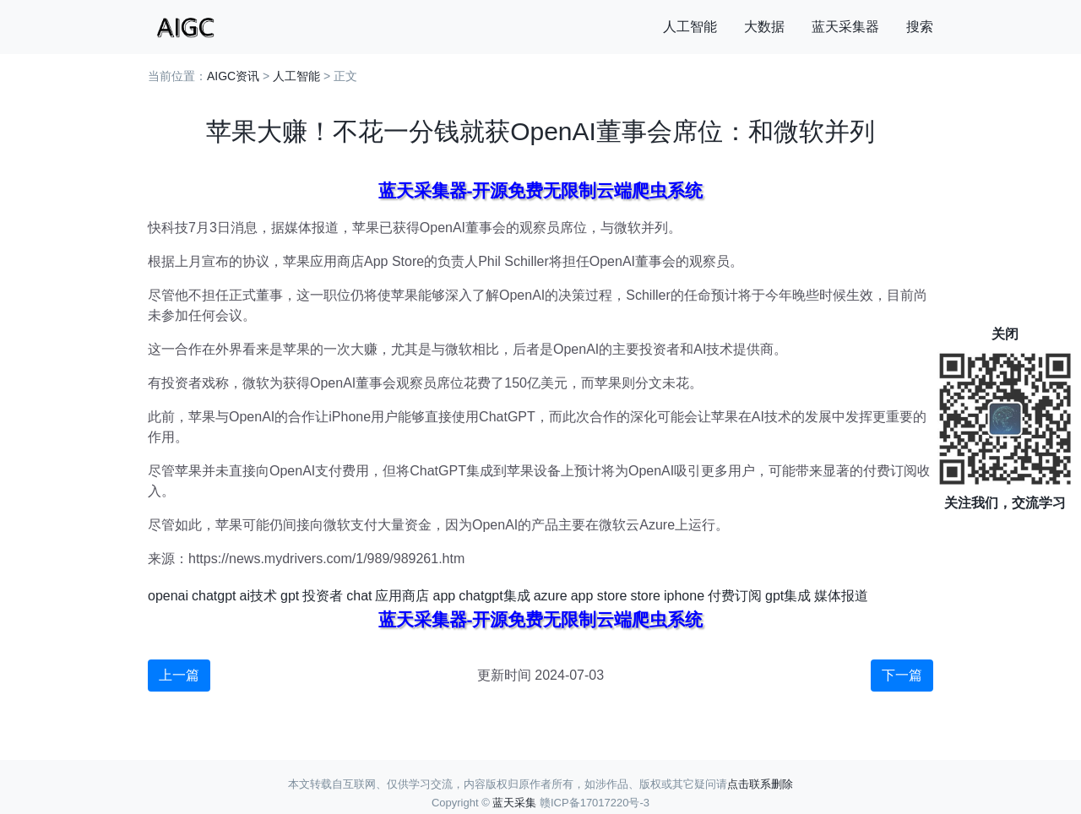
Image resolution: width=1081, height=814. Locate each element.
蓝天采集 (514, 802)
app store (599, 596)
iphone (684, 596)
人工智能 (690, 26)
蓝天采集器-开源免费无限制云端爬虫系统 (540, 190)
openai (168, 596)
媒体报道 (841, 596)
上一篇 (179, 675)
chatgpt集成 (494, 596)
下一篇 (902, 675)
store (645, 596)
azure (551, 596)
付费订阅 (735, 596)
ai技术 (258, 596)
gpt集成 (788, 596)
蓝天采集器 (845, 26)
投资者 (322, 596)
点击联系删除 (760, 784)
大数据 (764, 26)
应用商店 (402, 596)
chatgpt (214, 596)
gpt (289, 596)
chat (359, 596)
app (443, 596)
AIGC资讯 (233, 76)
